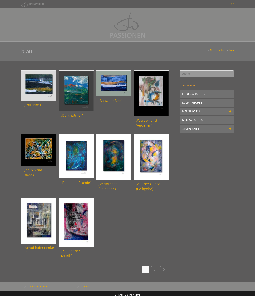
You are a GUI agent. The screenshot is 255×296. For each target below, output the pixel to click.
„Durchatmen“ (72, 115)
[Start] (205, 50)
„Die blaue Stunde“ (76, 183)
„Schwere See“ (110, 101)
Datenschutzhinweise (38, 286)
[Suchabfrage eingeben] (207, 73)
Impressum (86, 286)
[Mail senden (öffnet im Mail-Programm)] (232, 4)
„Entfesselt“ (33, 105)
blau (232, 50)
